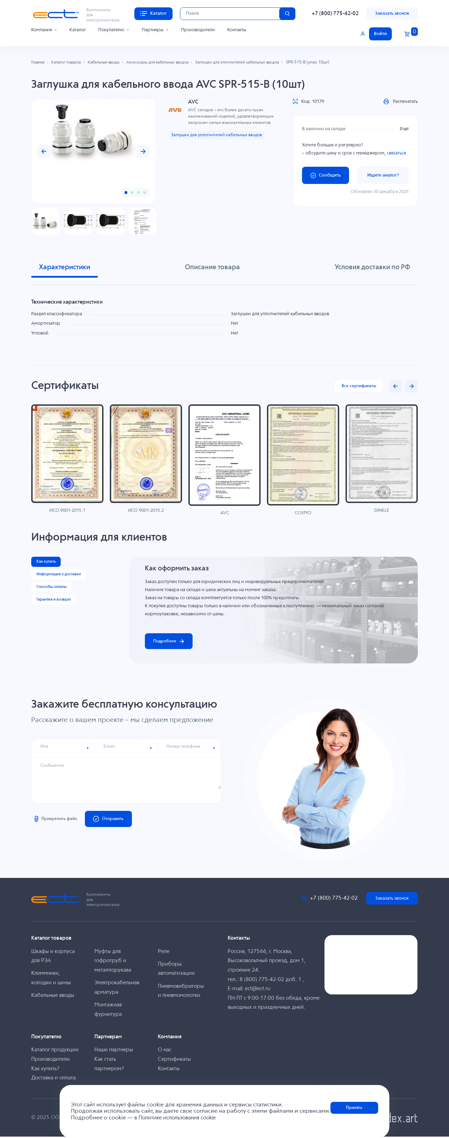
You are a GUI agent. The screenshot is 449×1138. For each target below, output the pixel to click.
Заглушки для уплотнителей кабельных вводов (221, 135)
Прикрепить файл (57, 820)
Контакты (236, 30)
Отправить (114, 821)
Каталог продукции (55, 1051)
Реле (163, 952)
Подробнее (171, 641)
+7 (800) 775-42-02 (335, 13)
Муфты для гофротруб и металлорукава (112, 962)
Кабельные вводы (52, 996)
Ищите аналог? (383, 175)
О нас (165, 1051)
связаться (396, 153)
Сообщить (325, 175)
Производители (198, 30)
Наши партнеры (113, 1051)
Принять (354, 1108)
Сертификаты (174, 1060)
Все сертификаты (357, 386)
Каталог (77, 30)
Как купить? (45, 1069)
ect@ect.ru (257, 990)
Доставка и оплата (53, 1079)
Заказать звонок (392, 13)
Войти (380, 34)
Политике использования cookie (180, 1118)
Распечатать (400, 101)
